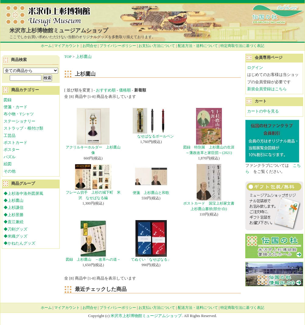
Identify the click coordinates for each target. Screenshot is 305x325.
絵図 (8, 164)
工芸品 (10, 135)
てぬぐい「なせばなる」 (151, 259)
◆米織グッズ (15, 236)
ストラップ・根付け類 (23, 128)
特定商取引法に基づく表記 (242, 46)
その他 (10, 171)
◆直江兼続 (13, 222)
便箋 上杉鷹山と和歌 (151, 193)
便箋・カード (15, 107)
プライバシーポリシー (118, 46)
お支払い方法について (156, 46)
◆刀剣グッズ (15, 229)
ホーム (46, 46)
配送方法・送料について (198, 46)
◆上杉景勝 (13, 214)
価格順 (125, 90)
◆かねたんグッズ (19, 243)
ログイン (255, 67)
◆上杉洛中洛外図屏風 (23, 193)
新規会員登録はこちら (267, 89)
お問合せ (89, 46)
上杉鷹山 (84, 56)
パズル (10, 157)
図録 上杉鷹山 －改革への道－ (93, 259)
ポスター (11, 149)
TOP (68, 56)
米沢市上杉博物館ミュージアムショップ (58, 30)
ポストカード (15, 142)
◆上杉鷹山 (13, 200)
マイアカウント (67, 46)
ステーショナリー (19, 121)
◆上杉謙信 (13, 207)
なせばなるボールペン (151, 136)
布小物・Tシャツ (19, 114)
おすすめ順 (106, 90)
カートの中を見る (263, 111)
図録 (8, 100)
